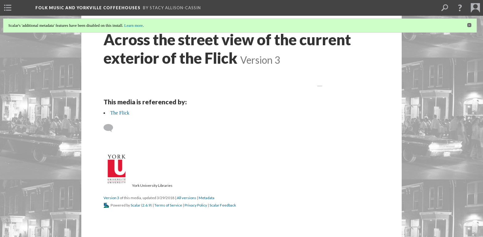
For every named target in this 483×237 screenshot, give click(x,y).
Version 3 (111, 197)
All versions (186, 197)
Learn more (133, 25)
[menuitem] (7, 7)
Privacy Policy (196, 205)
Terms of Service (168, 205)
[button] (460, 7)
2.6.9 (146, 205)
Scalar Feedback (222, 205)
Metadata (206, 197)
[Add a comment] (111, 128)
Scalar (135, 205)
